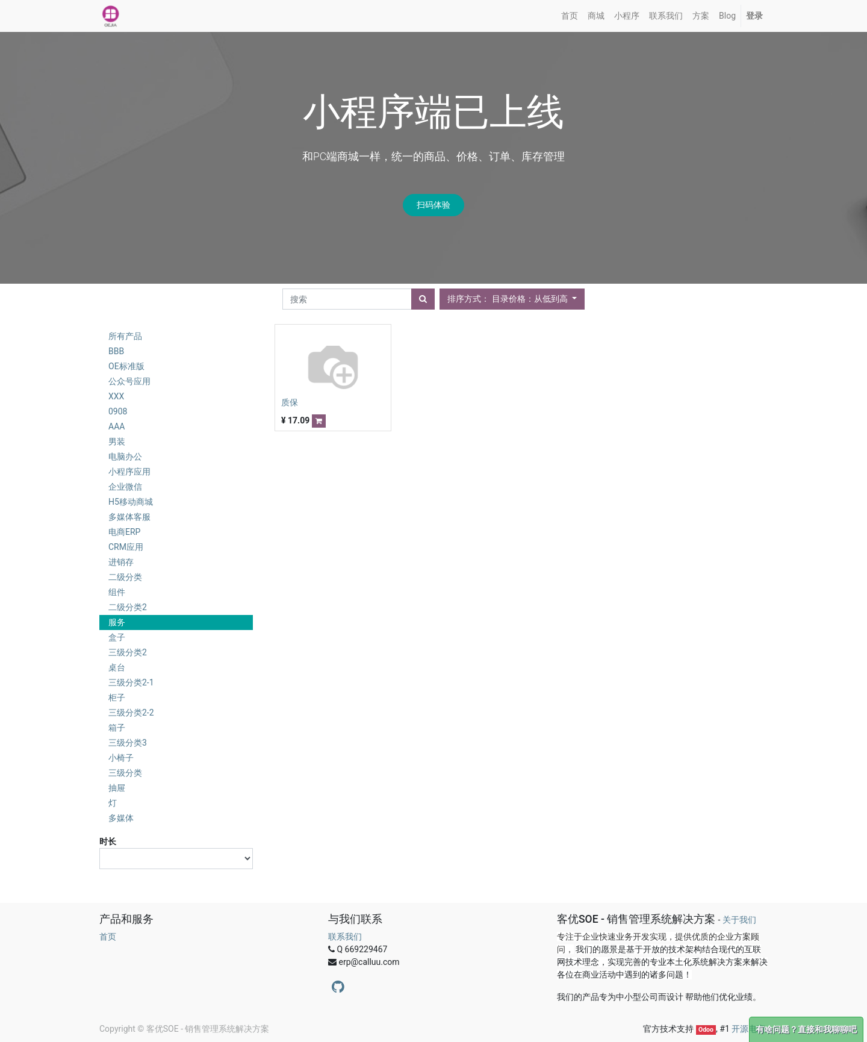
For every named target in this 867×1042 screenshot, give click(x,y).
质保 (289, 402)
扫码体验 (433, 205)
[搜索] (423, 299)
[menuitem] (569, 16)
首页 (107, 936)
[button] (512, 299)
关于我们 (739, 920)
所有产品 (125, 336)
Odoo (705, 1030)
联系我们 (345, 936)
